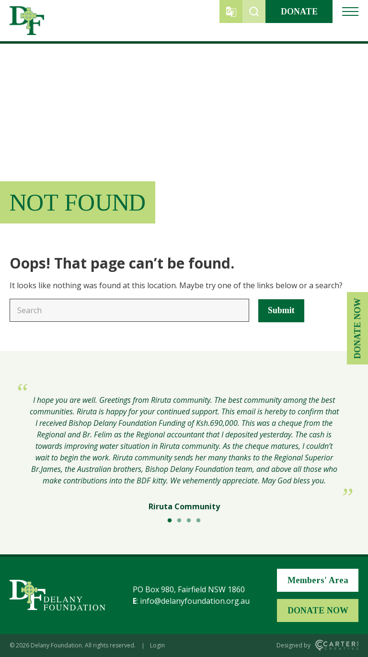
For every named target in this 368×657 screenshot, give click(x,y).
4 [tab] (198, 521)
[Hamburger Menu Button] (350, 11)
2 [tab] (179, 521)
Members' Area (318, 580)
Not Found (78, 202)
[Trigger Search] (253, 11)
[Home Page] (57, 595)
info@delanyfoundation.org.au (195, 601)
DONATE (299, 11)
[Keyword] (129, 310)
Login (157, 645)
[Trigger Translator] (230, 11)
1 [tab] (169, 521)
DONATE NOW (357, 328)
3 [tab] (189, 521)
